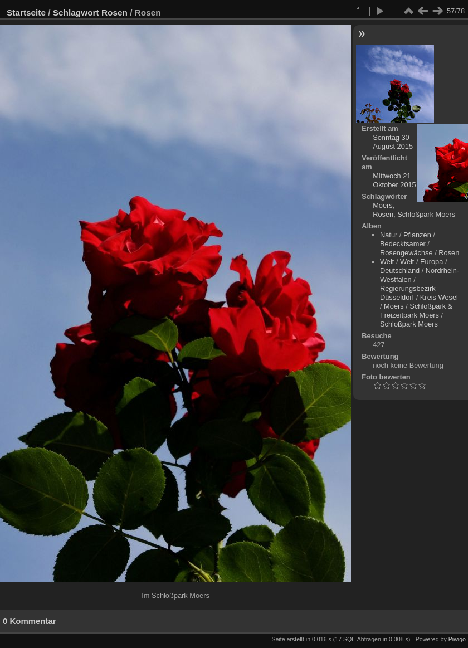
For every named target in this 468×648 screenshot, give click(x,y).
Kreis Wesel (439, 297)
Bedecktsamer (403, 244)
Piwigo (457, 639)
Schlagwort (76, 12)
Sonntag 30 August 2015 (393, 141)
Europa (431, 261)
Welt (387, 261)
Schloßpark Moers (426, 214)
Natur (388, 235)
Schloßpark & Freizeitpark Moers (416, 310)
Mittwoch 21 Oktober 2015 (394, 180)
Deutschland (400, 270)
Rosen (114, 12)
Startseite (26, 12)
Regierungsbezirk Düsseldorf (408, 292)
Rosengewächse (406, 253)
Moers (383, 205)
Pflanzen (417, 235)
